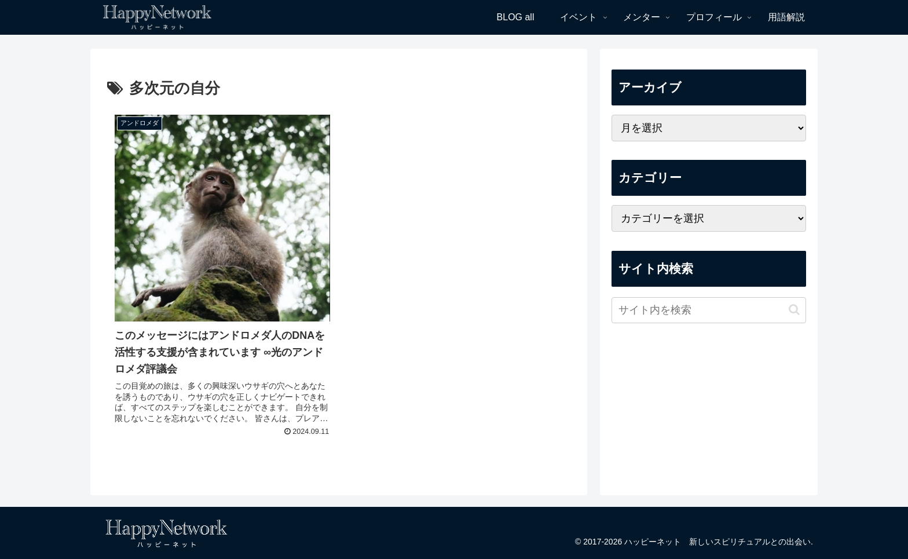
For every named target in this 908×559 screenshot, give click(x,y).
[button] (794, 309)
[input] (709, 310)
